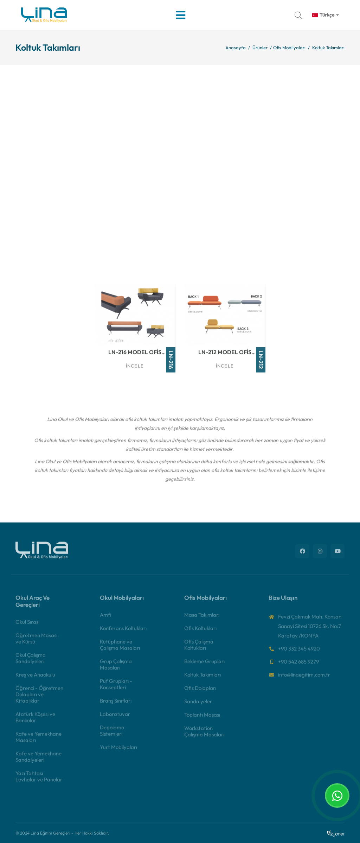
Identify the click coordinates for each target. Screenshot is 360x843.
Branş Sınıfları (115, 704)
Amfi (105, 618)
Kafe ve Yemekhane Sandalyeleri (38, 760)
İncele (45, 168)
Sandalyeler (198, 705)
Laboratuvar (115, 718)
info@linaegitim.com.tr (304, 678)
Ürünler (260, 47)
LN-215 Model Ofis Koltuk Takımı (316, 252)
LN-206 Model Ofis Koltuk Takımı (46, 252)
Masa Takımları (201, 618)
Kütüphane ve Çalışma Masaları (120, 648)
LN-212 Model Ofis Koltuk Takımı (226, 355)
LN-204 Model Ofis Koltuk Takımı (316, 154)
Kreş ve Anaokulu (35, 678)
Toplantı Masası (202, 718)
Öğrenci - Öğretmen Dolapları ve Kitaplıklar (39, 698)
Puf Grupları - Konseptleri (116, 688)
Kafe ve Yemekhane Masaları (38, 740)
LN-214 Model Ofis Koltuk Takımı (226, 252)
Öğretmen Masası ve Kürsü (36, 642)
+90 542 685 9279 (298, 665)
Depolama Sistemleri (112, 734)
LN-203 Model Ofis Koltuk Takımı (226, 154)
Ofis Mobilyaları (289, 47)
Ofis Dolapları (200, 692)
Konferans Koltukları (123, 632)
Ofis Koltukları (200, 632)
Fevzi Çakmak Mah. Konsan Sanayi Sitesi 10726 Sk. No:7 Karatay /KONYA (309, 630)
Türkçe (323, 15)
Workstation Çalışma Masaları (204, 735)
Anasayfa (235, 47)
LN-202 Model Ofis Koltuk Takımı (136, 154)
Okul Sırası (27, 625)
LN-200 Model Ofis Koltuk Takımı (46, 154)
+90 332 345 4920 (299, 652)
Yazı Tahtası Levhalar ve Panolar (38, 780)
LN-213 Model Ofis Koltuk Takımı (136, 252)
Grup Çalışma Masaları (116, 668)
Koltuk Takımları (202, 678)
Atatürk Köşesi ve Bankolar (35, 721)
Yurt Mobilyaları (118, 751)
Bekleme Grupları (204, 665)
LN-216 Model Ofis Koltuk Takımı (136, 355)
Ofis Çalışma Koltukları (198, 648)
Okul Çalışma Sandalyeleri (30, 661)
